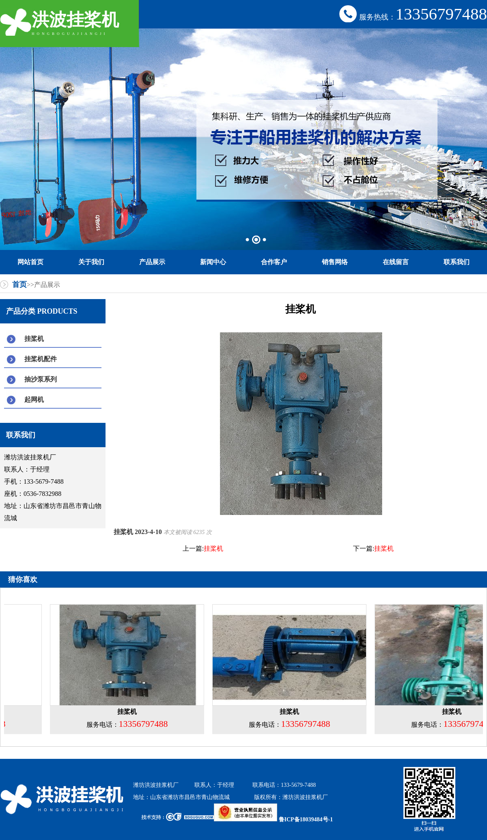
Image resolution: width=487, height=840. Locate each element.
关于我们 (91, 261)
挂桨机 (34, 338)
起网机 (34, 399)
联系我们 (457, 261)
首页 (19, 284)
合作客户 (274, 261)
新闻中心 (213, 261)
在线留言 (396, 261)
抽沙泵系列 (40, 379)
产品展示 (152, 261)
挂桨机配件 (40, 358)
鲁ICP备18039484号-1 (273, 819)
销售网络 (335, 261)
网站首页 (30, 261)
